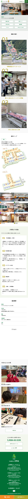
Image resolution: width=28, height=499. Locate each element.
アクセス (7, 27)
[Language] (21, 2)
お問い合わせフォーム (14, 443)
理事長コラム (22, 497)
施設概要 (20, 24)
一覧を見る (14, 430)
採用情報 (8, 497)
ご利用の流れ (7, 24)
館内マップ (20, 21)
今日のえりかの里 (20, 27)
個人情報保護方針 (11, 488)
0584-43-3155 (14, 440)
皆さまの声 (18, 488)
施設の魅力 (7, 21)
